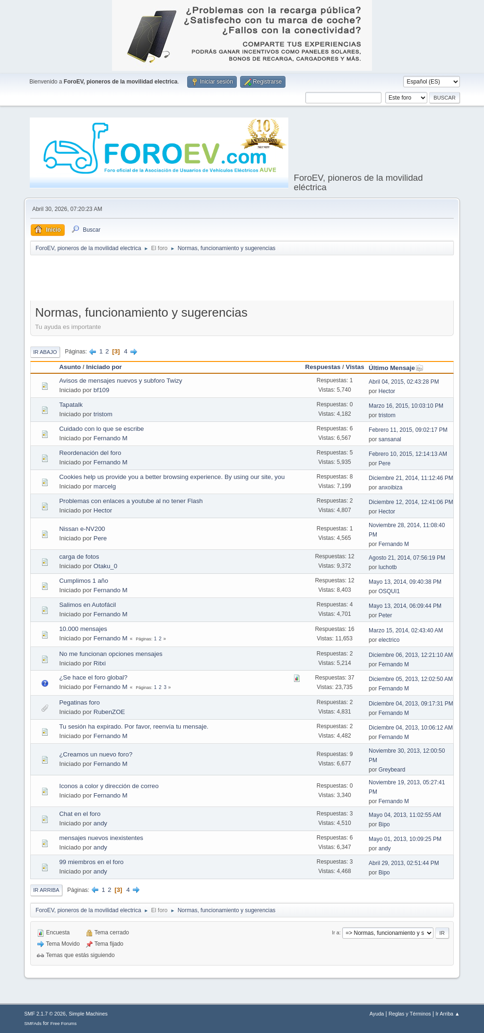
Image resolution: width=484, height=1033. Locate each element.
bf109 (101, 390)
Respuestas (323, 366)
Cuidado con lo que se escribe (101, 428)
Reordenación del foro (90, 452)
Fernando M (111, 438)
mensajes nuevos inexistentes (101, 837)
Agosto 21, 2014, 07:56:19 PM (407, 557)
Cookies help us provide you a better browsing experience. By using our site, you (172, 476)
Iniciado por (104, 366)
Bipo (384, 824)
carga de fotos (79, 556)
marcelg (105, 486)
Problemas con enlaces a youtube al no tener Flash (131, 500)
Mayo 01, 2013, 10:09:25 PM (405, 839)
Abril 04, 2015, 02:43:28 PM (404, 381)
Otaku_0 (105, 566)
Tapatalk (71, 404)
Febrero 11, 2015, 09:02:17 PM (408, 430)
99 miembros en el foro (91, 861)
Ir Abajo (45, 352)
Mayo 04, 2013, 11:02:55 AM (405, 815)
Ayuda (377, 1013)
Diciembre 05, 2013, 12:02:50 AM (411, 679)
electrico (389, 640)
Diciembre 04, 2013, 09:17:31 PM (411, 703)
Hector (387, 391)
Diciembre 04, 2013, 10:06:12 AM (411, 727)
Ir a (335, 932)
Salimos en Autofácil (87, 604)
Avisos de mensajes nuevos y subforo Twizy (120, 380)
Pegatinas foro (79, 702)
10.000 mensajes (83, 628)
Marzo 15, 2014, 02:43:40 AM (406, 630)
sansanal (390, 439)
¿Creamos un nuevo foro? (95, 754)
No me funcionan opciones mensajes (111, 653)
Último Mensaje (396, 367)
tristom (103, 414)
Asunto (70, 366)
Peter (385, 615)
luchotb (388, 567)
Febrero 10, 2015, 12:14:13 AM (408, 454)
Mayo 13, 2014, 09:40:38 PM (405, 582)
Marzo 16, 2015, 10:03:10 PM (406, 406)
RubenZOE (109, 711)
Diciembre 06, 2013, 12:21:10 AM (411, 655)
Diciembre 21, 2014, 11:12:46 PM (411, 478)
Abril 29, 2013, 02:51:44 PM (404, 863)
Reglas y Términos (410, 1013)
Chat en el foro (79, 813)
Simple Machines (88, 1013)
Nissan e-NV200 (82, 528)
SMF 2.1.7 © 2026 (45, 1013)
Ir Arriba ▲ (447, 1013)
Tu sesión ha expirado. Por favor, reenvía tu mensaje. (133, 726)
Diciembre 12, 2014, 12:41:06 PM (411, 502)
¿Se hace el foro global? (93, 677)
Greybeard (392, 769)
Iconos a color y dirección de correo (108, 785)
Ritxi (100, 663)
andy (100, 823)
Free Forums (63, 1023)
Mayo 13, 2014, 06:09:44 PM (405, 606)
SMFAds (33, 1023)
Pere (384, 463)
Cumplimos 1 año (83, 580)
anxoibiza (391, 487)
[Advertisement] (242, 280)
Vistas (355, 366)
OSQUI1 (389, 591)
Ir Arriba (46, 890)
